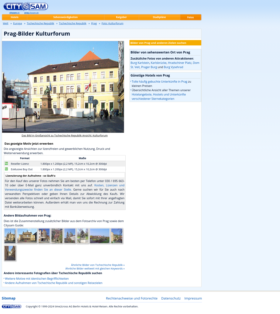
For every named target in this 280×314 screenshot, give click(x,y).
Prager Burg (149, 67)
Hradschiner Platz (179, 63)
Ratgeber (121, 17)
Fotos (190, 17)
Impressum (193, 298)
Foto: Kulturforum (112, 23)
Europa (17, 23)
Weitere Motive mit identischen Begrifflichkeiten (37, 279)
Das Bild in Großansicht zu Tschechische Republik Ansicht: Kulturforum (65, 135)
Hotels (14, 17)
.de (14, 12)
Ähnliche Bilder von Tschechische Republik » (98, 265)
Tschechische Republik (40, 23)
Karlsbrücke (158, 63)
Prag (94, 23)
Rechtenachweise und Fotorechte (132, 298)
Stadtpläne (159, 17)
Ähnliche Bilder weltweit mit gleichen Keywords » (95, 268)
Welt (5, 23)
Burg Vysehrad (173, 67)
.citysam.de (31, 12)
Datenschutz (171, 298)
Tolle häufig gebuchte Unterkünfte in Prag (159, 82)
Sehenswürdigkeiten (65, 17)
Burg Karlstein (140, 63)
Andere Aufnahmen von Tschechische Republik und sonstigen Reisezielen (53, 283)
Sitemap (8, 298)
